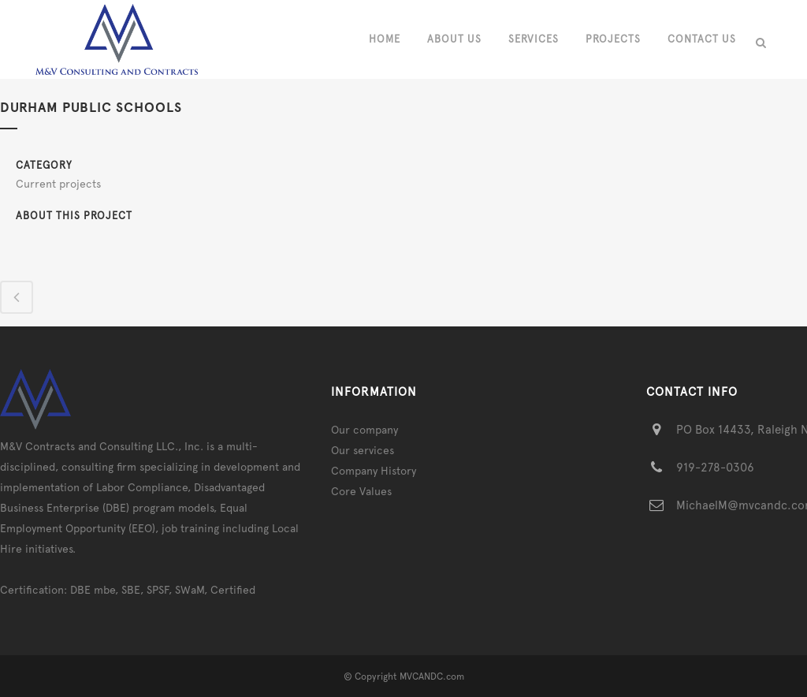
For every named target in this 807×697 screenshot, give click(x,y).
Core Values (361, 491)
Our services (362, 450)
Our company (364, 429)
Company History (373, 470)
